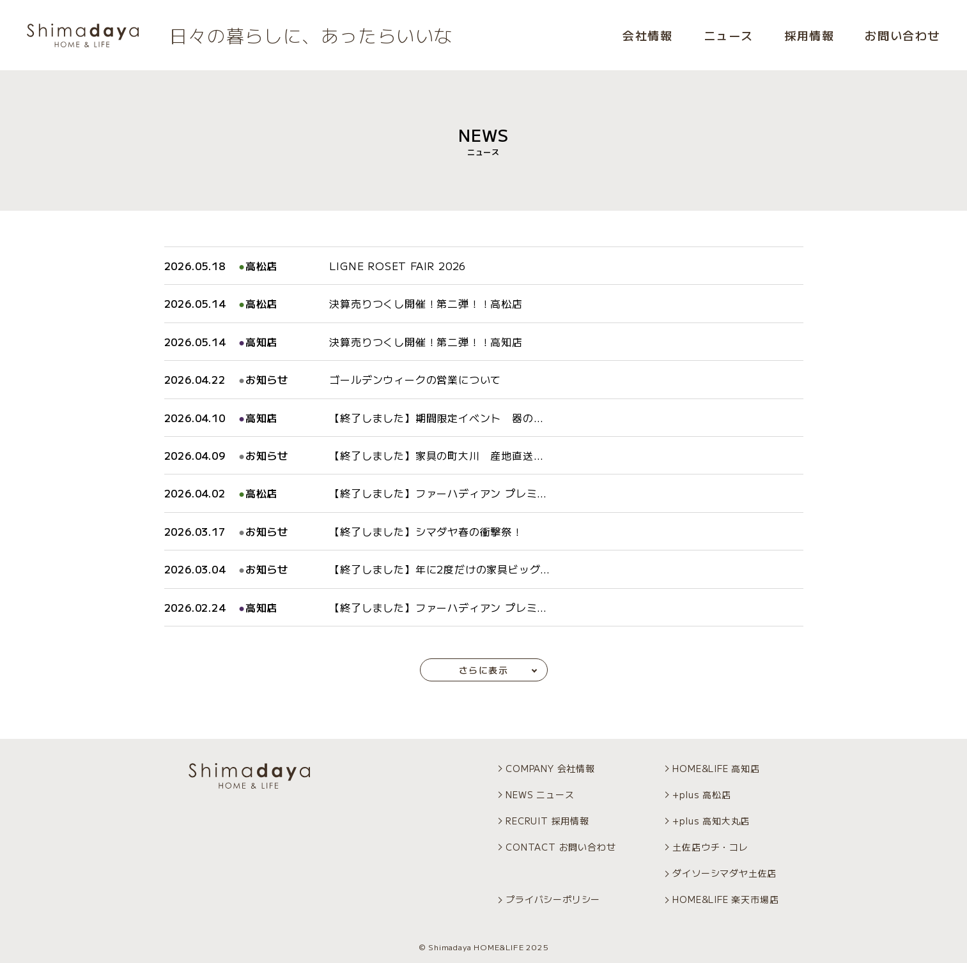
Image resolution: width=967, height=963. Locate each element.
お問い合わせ (902, 35)
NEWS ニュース (540, 794)
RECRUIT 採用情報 (547, 820)
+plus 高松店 (701, 794)
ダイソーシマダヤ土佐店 (724, 873)
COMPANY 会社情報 (550, 768)
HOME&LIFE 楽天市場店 (725, 899)
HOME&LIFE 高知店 (715, 768)
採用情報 (809, 35)
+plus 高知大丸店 (711, 820)
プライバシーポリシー (553, 899)
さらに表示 (483, 669)
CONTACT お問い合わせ (560, 847)
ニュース (729, 35)
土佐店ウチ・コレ (710, 847)
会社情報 (647, 35)
